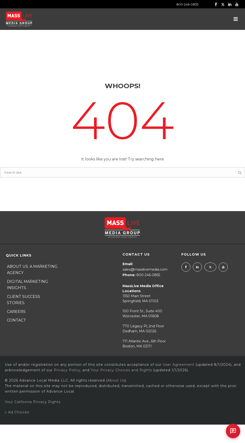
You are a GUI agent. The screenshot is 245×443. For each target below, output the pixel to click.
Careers (16, 311)
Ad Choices (17, 412)
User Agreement (178, 364)
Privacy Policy (67, 370)
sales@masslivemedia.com (144, 269)
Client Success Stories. (23, 299)
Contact (16, 320)
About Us (116, 380)
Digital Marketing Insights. (27, 284)
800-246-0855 (187, 4)
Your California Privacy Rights (33, 402)
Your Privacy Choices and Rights (121, 370)
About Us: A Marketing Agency (32, 269)
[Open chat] (233, 431)
